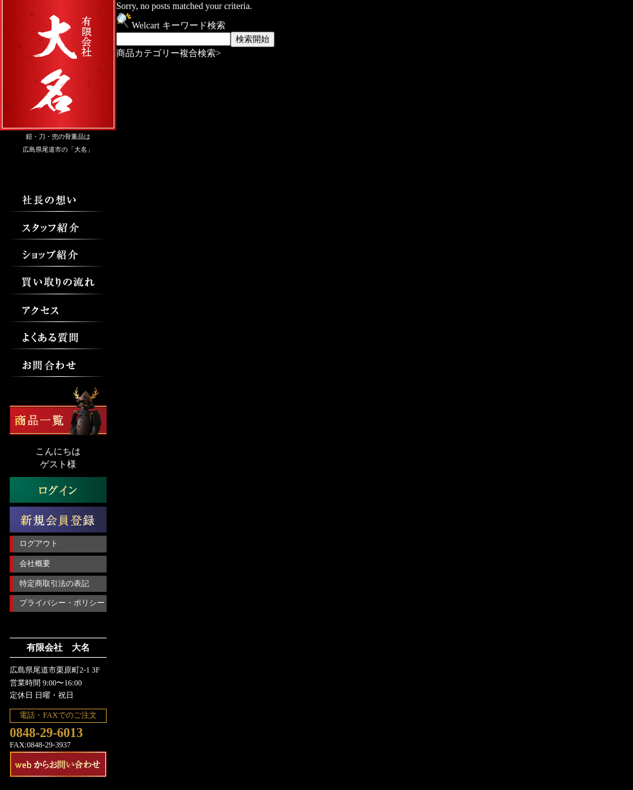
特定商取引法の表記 (54, 583)
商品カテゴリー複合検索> (168, 53)
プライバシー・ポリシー (62, 602)
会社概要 (34, 563)
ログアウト (38, 543)
